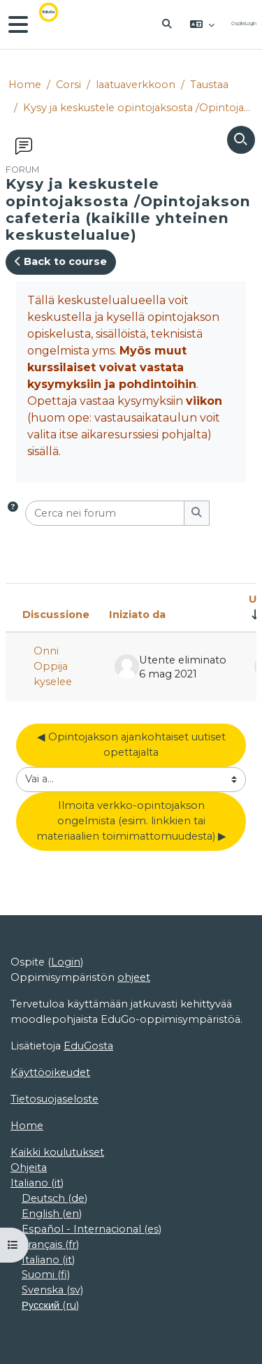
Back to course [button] (61, 261)
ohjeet (133, 977)
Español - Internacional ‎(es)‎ (91, 1229)
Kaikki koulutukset (57, 1152)
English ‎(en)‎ (52, 1213)
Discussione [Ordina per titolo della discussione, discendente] (55, 614)
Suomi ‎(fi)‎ (46, 1274)
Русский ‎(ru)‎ (50, 1305)
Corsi (68, 84)
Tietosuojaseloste (54, 1099)
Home (24, 84)
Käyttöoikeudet (50, 1072)
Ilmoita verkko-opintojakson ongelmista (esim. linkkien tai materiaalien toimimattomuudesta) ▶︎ (131, 820)
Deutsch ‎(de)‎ (54, 1198)
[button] (168, 24)
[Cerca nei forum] (104, 513)
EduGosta (88, 1046)
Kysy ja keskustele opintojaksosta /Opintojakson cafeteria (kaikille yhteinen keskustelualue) (138, 107)
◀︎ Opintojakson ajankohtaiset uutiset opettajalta (132, 745)
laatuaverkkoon (135, 84)
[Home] (58, 24)
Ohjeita (28, 1167)
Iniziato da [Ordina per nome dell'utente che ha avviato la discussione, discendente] (137, 614)
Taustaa (209, 84)
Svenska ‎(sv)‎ (52, 1290)
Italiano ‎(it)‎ (37, 1183)
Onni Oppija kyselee (53, 666)
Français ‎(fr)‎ (50, 1244)
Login (250, 24)
